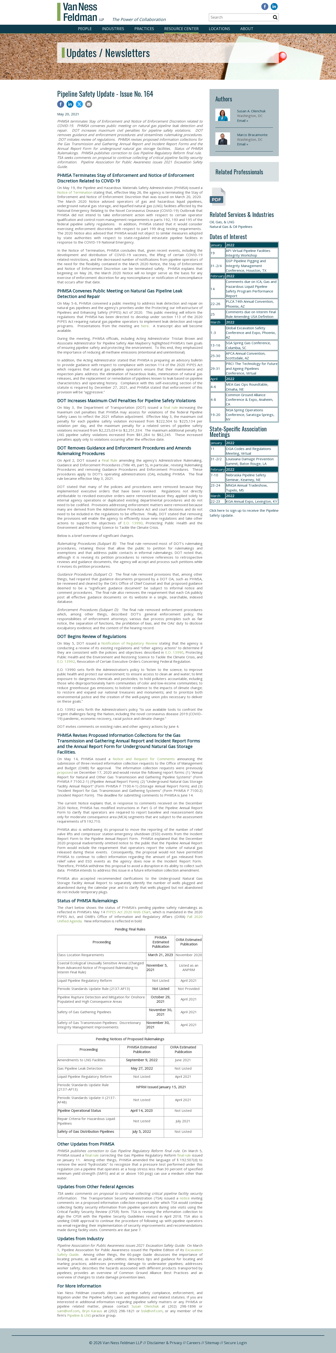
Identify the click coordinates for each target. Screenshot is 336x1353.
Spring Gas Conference (251, 342)
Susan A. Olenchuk (251, 111)
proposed (65, 772)
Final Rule (109, 460)
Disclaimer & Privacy (164, 1342)
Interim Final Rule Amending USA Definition (251, 314)
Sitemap (212, 1342)
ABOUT (246, 28)
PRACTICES (144, 28)
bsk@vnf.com (152, 1310)
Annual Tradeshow (252, 485)
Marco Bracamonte (252, 134)
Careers (193, 1342)
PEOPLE (85, 28)
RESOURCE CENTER (181, 28)
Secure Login (235, 1342)
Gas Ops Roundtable (250, 384)
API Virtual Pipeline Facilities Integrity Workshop (248, 253)
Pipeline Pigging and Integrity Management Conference (246, 265)
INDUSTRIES (113, 28)
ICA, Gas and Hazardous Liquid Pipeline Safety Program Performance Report (251, 288)
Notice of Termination (74, 192)
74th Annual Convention (254, 301)
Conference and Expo (243, 332)
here (145, 325)
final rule (171, 407)
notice (185, 1198)
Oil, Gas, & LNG (222, 222)
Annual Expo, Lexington (252, 501)
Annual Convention (250, 353)
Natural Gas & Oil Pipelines (231, 226)
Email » (242, 120)
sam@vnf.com (68, 1310)
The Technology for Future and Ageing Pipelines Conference (252, 368)
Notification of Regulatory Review (129, 643)
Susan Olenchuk (145, 1306)
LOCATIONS (219, 28)
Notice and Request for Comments (144, 758)
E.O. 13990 (132, 523)
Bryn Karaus (92, 1310)
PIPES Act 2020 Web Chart (128, 912)
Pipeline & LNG (79, 1315)
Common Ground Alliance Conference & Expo (246, 397)
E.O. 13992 (66, 661)
